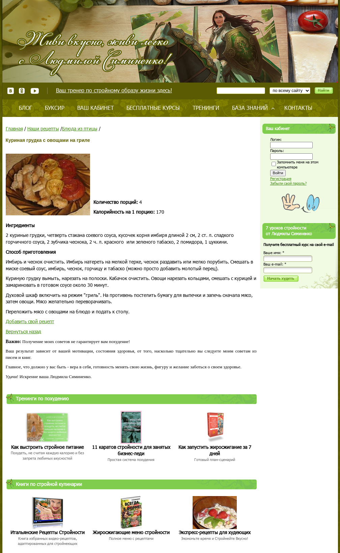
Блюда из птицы (79, 128)
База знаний (250, 107)
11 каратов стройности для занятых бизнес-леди (131, 450)
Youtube (34, 91)
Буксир (54, 107)
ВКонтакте (10, 91)
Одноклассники (22, 91)
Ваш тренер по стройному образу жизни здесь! (114, 90)
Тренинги (206, 107)
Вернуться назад (23, 331)
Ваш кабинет (95, 107)
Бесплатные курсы (153, 107)
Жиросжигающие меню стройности (131, 532)
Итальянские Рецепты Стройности (47, 532)
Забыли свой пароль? (288, 183)
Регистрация (280, 178)
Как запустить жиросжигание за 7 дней (214, 450)
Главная (14, 128)
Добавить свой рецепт (30, 321)
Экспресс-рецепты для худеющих (215, 532)
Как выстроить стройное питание (47, 447)
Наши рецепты (43, 128)
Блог (25, 107)
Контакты (298, 107)
